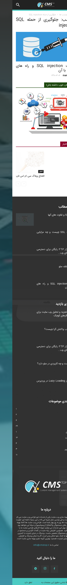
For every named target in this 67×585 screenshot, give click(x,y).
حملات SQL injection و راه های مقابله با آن (33, 68)
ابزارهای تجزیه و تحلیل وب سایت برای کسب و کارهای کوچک (43, 312)
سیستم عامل (58, 430)
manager (54, 75)
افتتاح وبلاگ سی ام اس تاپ (18, 174)
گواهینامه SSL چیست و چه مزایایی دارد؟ (43, 232)
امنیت (59, 59)
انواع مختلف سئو (54, 265)
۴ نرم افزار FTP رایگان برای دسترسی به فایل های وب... (43, 249)
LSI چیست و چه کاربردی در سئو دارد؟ (44, 362)
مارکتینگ (59, 442)
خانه (61, 14)
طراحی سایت (58, 436)
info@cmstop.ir (29, 543)
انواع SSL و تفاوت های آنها (49, 213)
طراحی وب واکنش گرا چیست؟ (47, 327)
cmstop (24, 580)
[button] (6, 5)
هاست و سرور (57, 447)
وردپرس (60, 453)
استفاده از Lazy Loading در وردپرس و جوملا (43, 381)
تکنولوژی (59, 419)
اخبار (28, 169)
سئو (62, 424)
